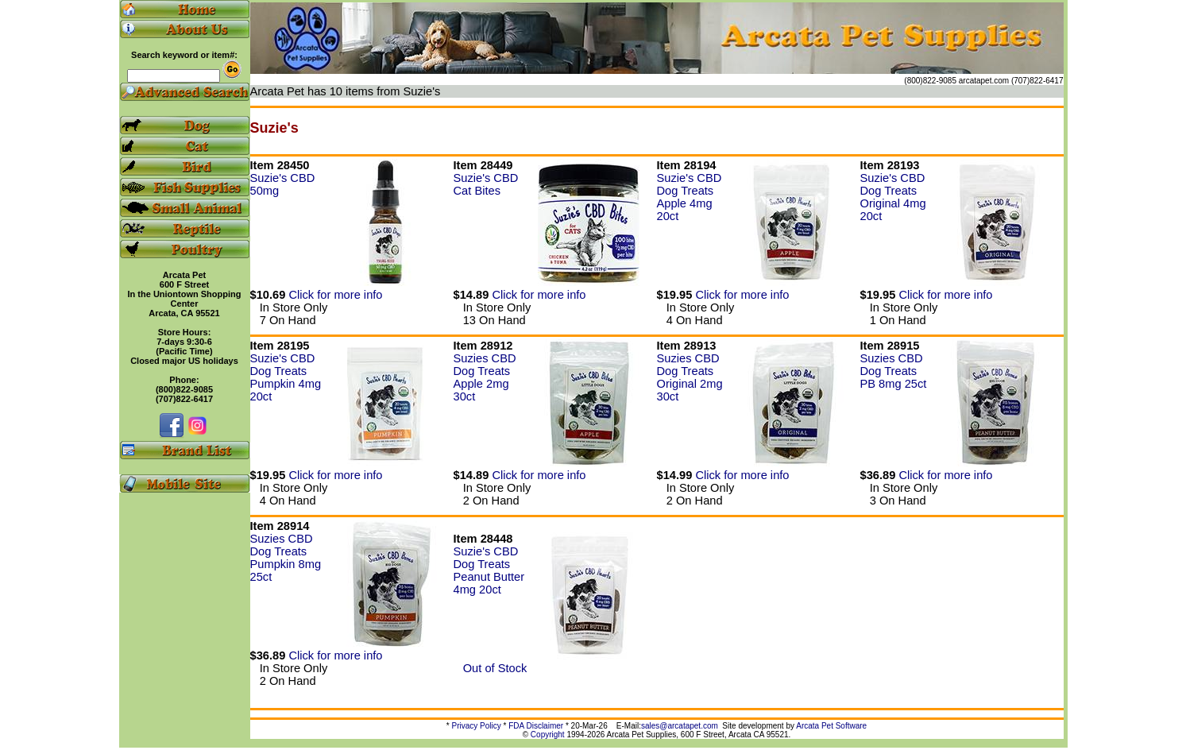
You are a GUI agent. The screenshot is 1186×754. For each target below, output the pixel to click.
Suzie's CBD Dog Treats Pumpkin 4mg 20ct (286, 377)
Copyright (548, 734)
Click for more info (335, 294)
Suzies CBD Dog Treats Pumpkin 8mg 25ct (286, 557)
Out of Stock (490, 668)
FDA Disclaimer (535, 725)
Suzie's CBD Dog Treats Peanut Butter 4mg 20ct (489, 570)
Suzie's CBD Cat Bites (486, 184)
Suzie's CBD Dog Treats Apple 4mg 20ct (689, 197)
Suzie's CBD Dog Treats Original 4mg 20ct (893, 197)
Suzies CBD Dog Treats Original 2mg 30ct (690, 377)
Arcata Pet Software (831, 725)
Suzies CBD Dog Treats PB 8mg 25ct (893, 371)
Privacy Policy (476, 725)
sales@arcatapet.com (679, 725)
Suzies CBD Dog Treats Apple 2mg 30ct (485, 377)
